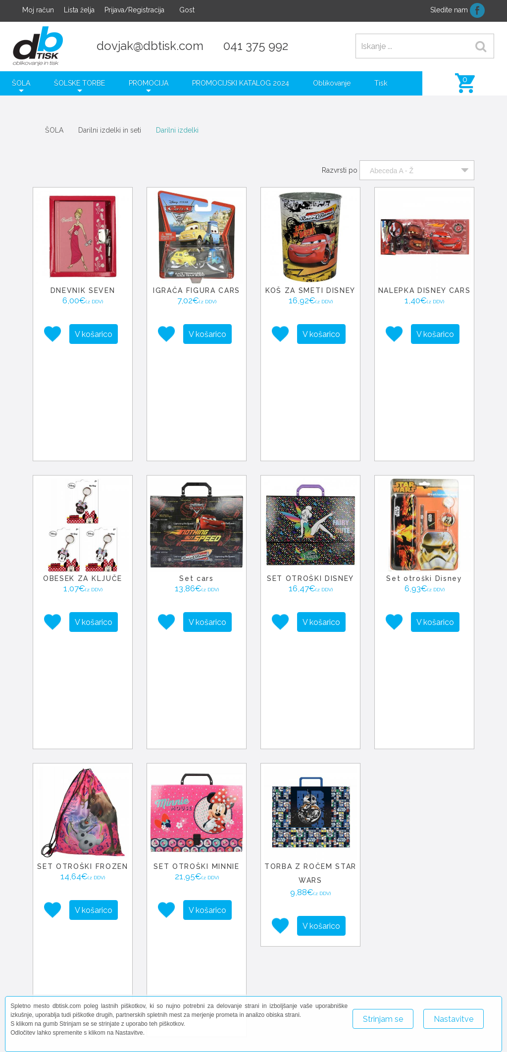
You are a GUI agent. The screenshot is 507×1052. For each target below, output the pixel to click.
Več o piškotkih (376, 1041)
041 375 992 (255, 46)
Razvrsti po (339, 170)
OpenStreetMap (437, 932)
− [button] (272, 865)
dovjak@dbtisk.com (150, 46)
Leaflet (400, 932)
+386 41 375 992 (291, 986)
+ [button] (272, 850)
